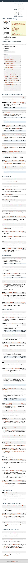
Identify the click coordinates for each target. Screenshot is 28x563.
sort (3, 231)
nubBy (17, 476)
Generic (7, 82)
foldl (12, 114)
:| (5, 52)
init (3, 199)
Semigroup (7, 84)
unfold (3, 281)
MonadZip (7, 69)
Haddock (13, 561)
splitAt (4, 323)
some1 (3, 302)
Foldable (7, 63)
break (3, 361)
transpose (4, 151)
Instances (6, 54)
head (3, 184)
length (3, 179)
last (3, 194)
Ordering (15, 160)
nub (3, 470)
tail (3, 189)
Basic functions (15, 25)
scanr (3, 125)
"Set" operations (15, 30)
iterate (4, 258)
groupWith (4, 410)
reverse (4, 236)
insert (3, 292)
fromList (4, 532)
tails (3, 248)
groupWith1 (5, 442)
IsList (6, 71)
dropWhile (4, 342)
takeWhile (4, 335)
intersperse (5, 102)
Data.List (20, 227)
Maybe (18, 216)
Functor (7, 58)
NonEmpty (6, 21)
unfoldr (4, 224)
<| (9, 213)
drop (3, 317)
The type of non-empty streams (18, 23)
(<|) (3, 205)
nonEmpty (4, 544)
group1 (3, 427)
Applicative (8, 61)
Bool (13, 335)
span (3, 350)
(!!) (3, 492)
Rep (8, 88)
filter (3, 368)
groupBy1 (4, 435)
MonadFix (7, 59)
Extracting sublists (15, 28)
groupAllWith (5, 418)
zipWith (4, 513)
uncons (3, 216)
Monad (6, 56)
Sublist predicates (15, 29)
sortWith (4, 166)
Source (24, 44)
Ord (6, 76)
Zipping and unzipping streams (18, 33)
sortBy (3, 160)
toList (3, 539)
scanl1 (3, 134)
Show (6, 80)
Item (9, 90)
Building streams (15, 27)
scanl (3, 111)
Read (6, 78)
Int (15, 179)
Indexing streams (15, 31)
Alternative (10, 302)
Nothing (15, 287)
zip (3, 505)
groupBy (4, 403)
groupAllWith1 (5, 448)
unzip (3, 522)
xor (3, 552)
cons (3, 211)
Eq (5, 73)
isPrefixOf (5, 459)
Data (6, 75)
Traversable (8, 65)
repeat (3, 267)
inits (3, 242)
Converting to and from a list (17, 34)
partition (4, 375)
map (3, 97)
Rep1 (9, 86)
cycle (3, 273)
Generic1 (7, 67)
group (3, 388)
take (3, 312)
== (15, 407)
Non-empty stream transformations (18, 24)
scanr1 (3, 144)
